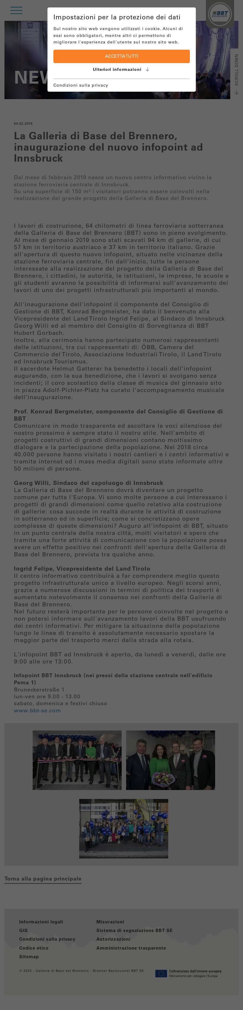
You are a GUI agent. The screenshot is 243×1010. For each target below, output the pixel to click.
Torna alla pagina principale (43, 878)
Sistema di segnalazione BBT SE (134, 930)
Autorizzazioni (113, 939)
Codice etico (34, 948)
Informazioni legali (41, 922)
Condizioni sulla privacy (47, 939)
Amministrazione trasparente (131, 948)
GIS (23, 930)
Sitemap (29, 956)
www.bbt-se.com (37, 710)
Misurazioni (110, 922)
